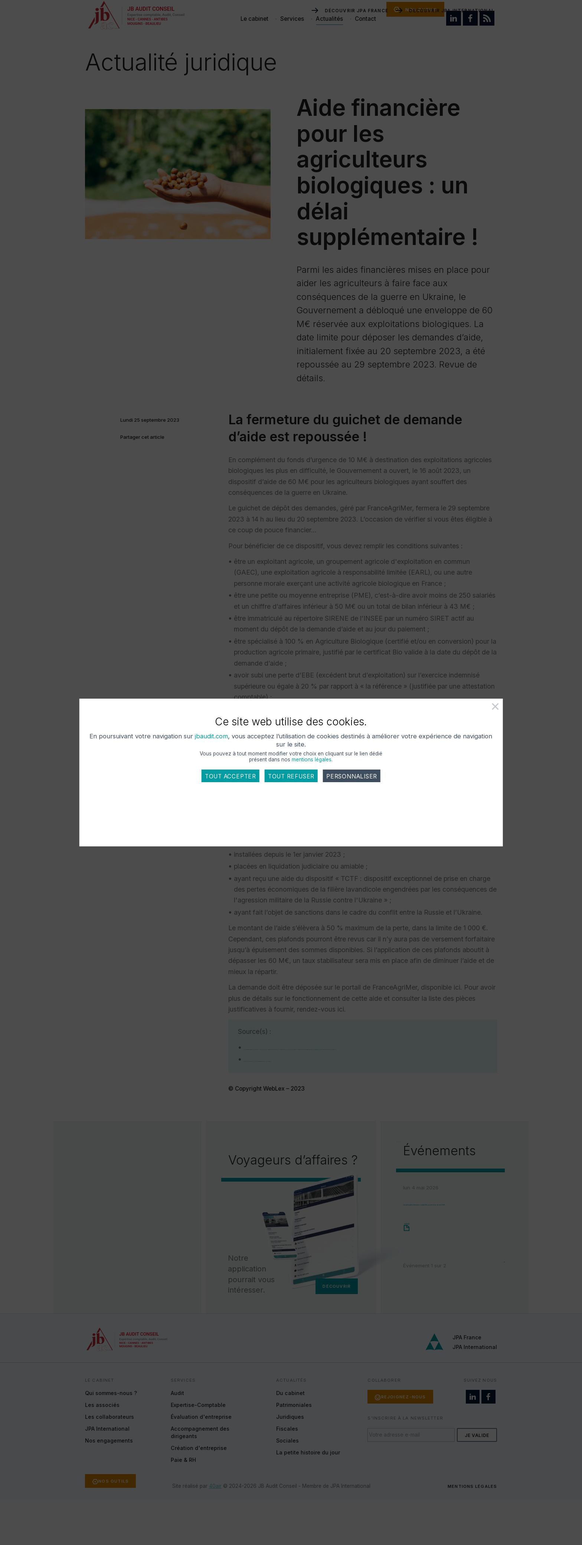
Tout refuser (291, 806)
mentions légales (312, 789)
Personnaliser (351, 806)
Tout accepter (230, 806)
